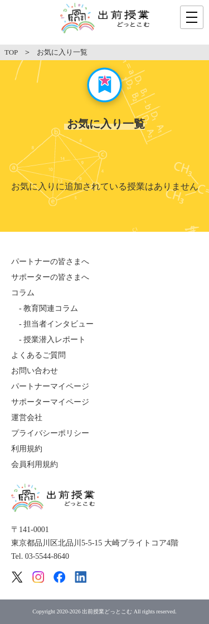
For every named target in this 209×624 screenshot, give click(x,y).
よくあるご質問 (38, 355)
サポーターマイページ (50, 402)
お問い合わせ (34, 371)
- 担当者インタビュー (52, 324)
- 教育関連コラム (44, 308)
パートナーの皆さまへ (50, 261)
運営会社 (26, 417)
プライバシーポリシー (50, 433)
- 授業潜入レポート (48, 339)
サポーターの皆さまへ (50, 277)
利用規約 (26, 449)
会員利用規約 (34, 464)
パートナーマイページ (50, 386)
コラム (23, 293)
